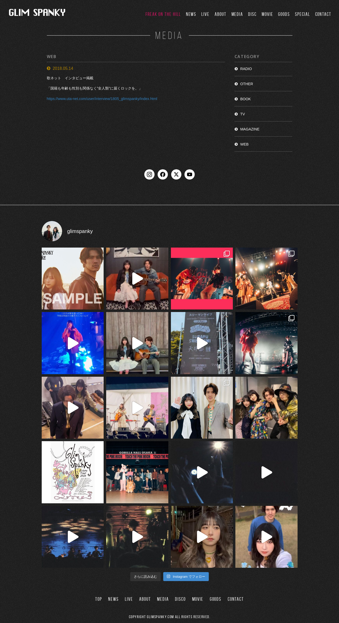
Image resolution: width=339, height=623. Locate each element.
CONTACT (323, 14)
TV (242, 114)
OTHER (246, 84)
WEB (244, 144)
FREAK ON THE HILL (163, 14)
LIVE (205, 14)
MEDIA (237, 14)
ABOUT (220, 14)
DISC (252, 14)
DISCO (180, 599)
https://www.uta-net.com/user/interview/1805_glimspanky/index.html (102, 99)
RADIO (246, 69)
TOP (98, 599)
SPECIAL (302, 14)
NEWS (191, 14)
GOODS (284, 14)
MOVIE (267, 14)
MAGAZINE (249, 129)
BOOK (245, 99)
